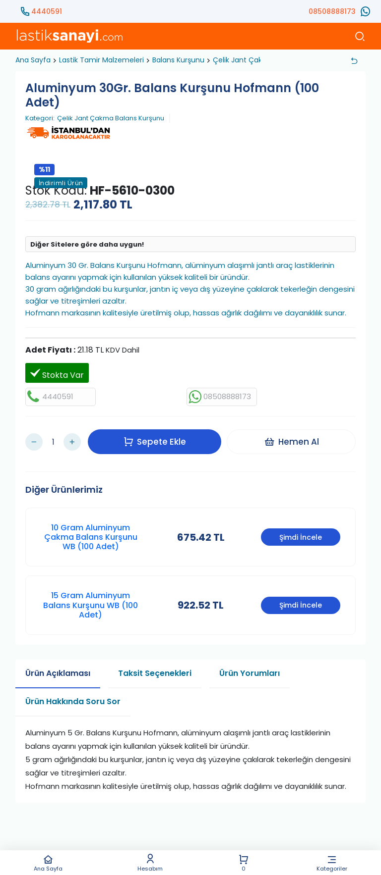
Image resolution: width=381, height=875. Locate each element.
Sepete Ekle (157, 438)
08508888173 (332, 11)
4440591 (46, 11)
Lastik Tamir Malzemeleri (101, 59)
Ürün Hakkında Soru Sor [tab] (73, 694)
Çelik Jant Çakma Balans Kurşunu (110, 118)
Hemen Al (293, 438)
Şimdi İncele (300, 530)
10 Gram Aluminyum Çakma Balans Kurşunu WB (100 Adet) (90, 530)
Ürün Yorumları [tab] (249, 666)
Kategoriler (332, 863)
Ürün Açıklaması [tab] (57, 666)
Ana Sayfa (48, 863)
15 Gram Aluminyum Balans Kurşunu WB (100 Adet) (90, 598)
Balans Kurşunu (178, 59)
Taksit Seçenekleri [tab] (154, 666)
